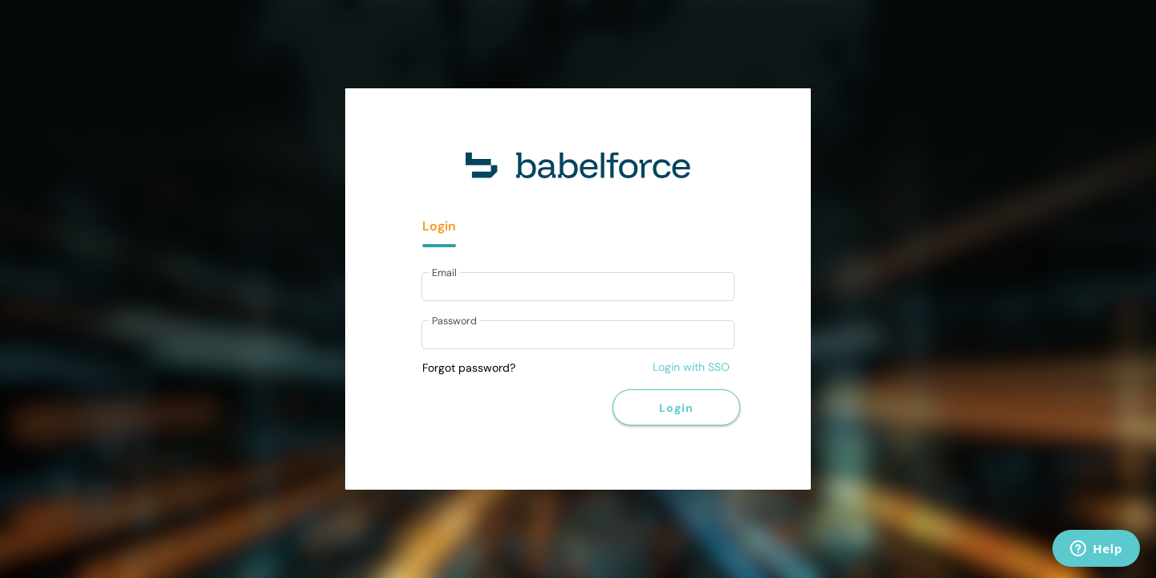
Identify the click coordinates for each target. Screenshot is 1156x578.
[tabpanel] (578, 313)
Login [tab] (439, 226)
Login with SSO (691, 367)
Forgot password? (468, 367)
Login (676, 408)
